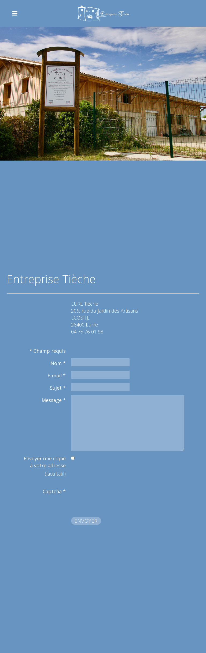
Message (54, 400)
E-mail (56, 375)
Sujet (58, 388)
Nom (58, 363)
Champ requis (48, 351)
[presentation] (112, 497)
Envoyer (86, 521)
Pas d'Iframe (103, 214)
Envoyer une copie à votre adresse (45, 462)
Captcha (54, 491)
